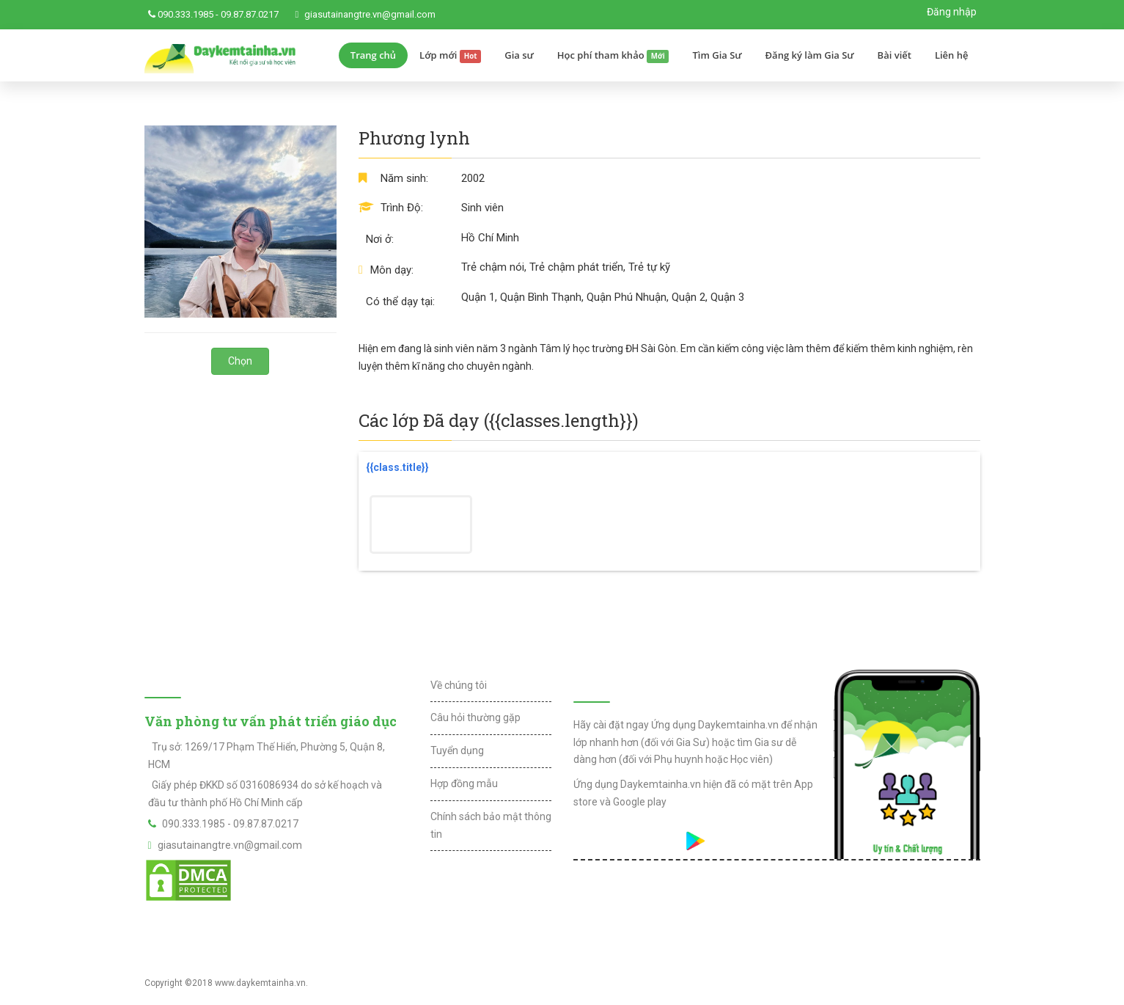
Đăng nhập (952, 12)
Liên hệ (952, 55)
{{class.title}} (397, 467)
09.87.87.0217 (250, 14)
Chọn (240, 361)
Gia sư (519, 55)
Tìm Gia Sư (716, 55)
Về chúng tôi (458, 685)
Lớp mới (450, 55)
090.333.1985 (185, 14)
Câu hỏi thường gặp (475, 717)
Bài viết (894, 55)
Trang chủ (373, 55)
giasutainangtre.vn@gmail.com (370, 14)
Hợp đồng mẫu (464, 783)
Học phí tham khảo (613, 55)
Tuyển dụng (457, 750)
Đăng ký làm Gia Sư (809, 55)
